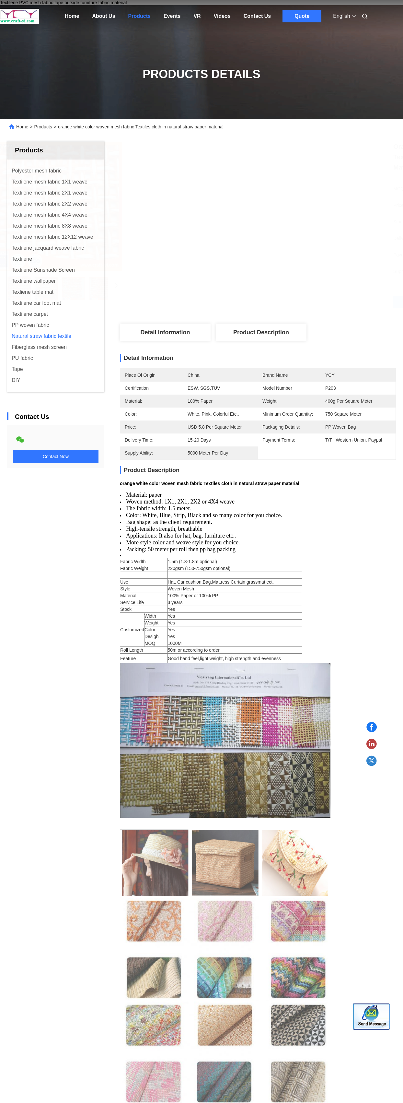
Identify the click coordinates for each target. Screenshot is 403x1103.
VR (197, 16)
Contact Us (257, 16)
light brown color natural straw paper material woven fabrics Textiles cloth (151, 889)
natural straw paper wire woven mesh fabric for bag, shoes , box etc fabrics (250, 890)
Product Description (261, 332)
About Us (103, 16)
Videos (222, 16)
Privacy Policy (100, 1035)
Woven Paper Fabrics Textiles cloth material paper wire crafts (50, 889)
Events (172, 16)
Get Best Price (292, 302)
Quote (301, 16)
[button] (22, 851)
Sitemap (72, 1035)
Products (139, 16)
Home (72, 16)
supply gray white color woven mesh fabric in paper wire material (349, 889)
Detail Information (165, 332)
